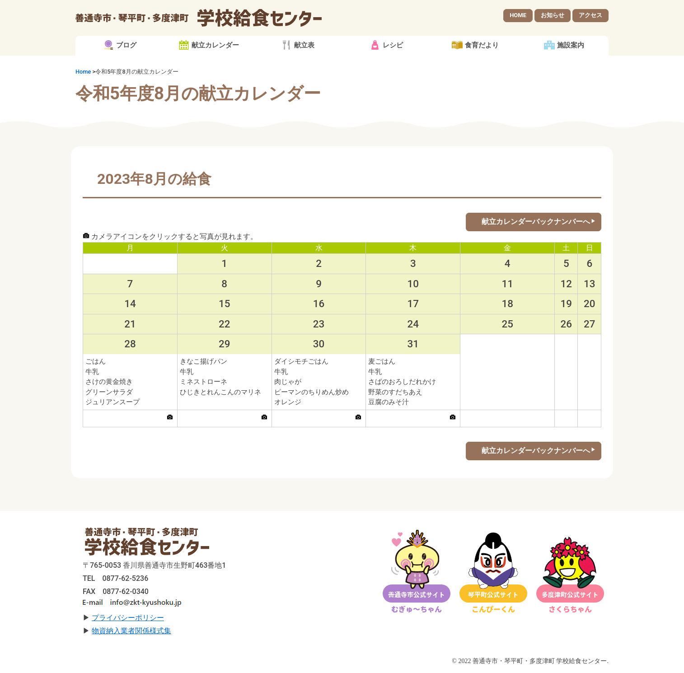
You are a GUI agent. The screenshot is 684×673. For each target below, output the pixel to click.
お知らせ (552, 15)
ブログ (126, 45)
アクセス (590, 15)
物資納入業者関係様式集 (131, 630)
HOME (518, 15)
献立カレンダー (215, 45)
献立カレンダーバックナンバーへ (536, 221)
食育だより (482, 45)
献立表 (304, 45)
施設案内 (570, 45)
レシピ (393, 45)
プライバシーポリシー (128, 617)
